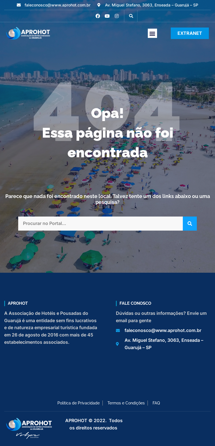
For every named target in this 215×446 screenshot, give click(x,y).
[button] (131, 16)
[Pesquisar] (190, 224)
